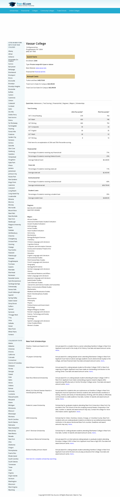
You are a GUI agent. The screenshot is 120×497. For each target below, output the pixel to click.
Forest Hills (12, 132)
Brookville (11, 89)
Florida (10, 369)
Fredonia (11, 134)
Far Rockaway (12, 123)
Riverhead (11, 272)
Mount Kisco (12, 210)
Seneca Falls (12, 289)
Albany (10, 51)
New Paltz (11, 213)
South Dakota (13, 462)
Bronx (10, 78)
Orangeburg (12, 239)
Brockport (11, 75)
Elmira (10, 120)
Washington (12, 481)
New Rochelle (12, 216)
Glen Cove (11, 148)
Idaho (10, 380)
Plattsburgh (12, 256)
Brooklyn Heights (14, 86)
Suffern (10, 306)
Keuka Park (12, 177)
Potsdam (11, 258)
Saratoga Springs (14, 284)
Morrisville (11, 208)
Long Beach (12, 191)
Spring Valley (12, 298)
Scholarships (14, 11)
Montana (11, 417)
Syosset (11, 309)
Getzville (11, 146)
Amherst (11, 57)
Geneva (10, 143)
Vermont (11, 479)
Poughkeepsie (13, 261)
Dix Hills (11, 112)
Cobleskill (11, 103)
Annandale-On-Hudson (13, 60)
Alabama (11, 346)
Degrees (65, 103)
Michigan (11, 405)
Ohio (10, 442)
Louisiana (11, 394)
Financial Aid (25, 11)
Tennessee (12, 464)
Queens (11, 267)
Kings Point (12, 182)
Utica (10, 320)
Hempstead (12, 157)
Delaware (11, 366)
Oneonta (11, 236)
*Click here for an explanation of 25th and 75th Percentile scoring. (49, 142)
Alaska (10, 343)
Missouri (11, 411)
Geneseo (11, 140)
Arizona (11, 352)
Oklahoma (11, 445)
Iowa (10, 377)
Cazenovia (11, 98)
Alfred (10, 54)
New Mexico (12, 433)
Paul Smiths (12, 250)
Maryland (11, 400)
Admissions (38, 103)
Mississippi (12, 414)
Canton (10, 95)
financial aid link (40, 72)
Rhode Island (12, 456)
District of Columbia (15, 363)
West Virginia (12, 487)
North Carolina (13, 419)
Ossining (11, 244)
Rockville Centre (13, 278)
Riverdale (11, 270)
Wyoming (11, 490)
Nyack (10, 227)
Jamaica (10, 168)
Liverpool (11, 188)
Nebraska (11, 425)
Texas (10, 467)
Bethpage (11, 69)
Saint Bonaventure (14, 281)
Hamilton (11, 154)
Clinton (10, 100)
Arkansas (11, 349)
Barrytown (11, 67)
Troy (10, 318)
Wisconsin (11, 484)
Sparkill (10, 295)
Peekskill (11, 253)
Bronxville (11, 81)
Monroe (11, 202)
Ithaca (10, 165)
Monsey (11, 205)
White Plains (12, 332)
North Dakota (13, 422)
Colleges (35, 11)
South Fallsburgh (14, 292)
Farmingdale (12, 126)
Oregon (11, 448)
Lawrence (11, 185)
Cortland (11, 106)
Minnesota (12, 408)
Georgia (11, 371)
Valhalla (11, 323)
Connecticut (12, 360)
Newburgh (12, 222)
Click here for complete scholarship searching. (41, 459)
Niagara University (14, 225)
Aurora (10, 64)
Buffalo (10, 92)
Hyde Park (11, 163)
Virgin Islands (12, 476)
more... (57, 350)
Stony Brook (12, 303)
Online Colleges (74, 11)
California (11, 355)
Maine (10, 402)
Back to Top (78, 495)
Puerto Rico (12, 453)
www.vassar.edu (41, 68)
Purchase (11, 264)
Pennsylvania (12, 450)
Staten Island (12, 301)
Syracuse (11, 312)
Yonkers (11, 335)
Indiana (10, 386)
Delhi (10, 109)
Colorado (11, 357)
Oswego (11, 247)
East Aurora (12, 117)
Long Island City (13, 194)
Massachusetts (13, 397)
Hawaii (10, 374)
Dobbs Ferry (12, 115)
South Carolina (13, 459)
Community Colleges (47, 11)
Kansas (10, 388)
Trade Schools (61, 11)
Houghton (11, 160)
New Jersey (12, 431)
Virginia (11, 473)
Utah (10, 470)
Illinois (10, 383)
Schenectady (12, 287)
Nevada (10, 436)
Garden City (12, 137)
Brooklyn (11, 84)
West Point (12, 329)
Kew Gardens (12, 179)
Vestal (10, 326)
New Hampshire (13, 428)
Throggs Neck (13, 315)
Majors (72, 103)
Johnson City (12, 174)
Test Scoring (47, 103)
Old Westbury (12, 233)
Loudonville (12, 196)
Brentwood (12, 72)
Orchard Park (12, 241)
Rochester (11, 275)
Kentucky (11, 391)
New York (11, 219)
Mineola (11, 199)
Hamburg (11, 151)
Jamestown (12, 171)
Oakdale (11, 230)
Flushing (11, 129)
